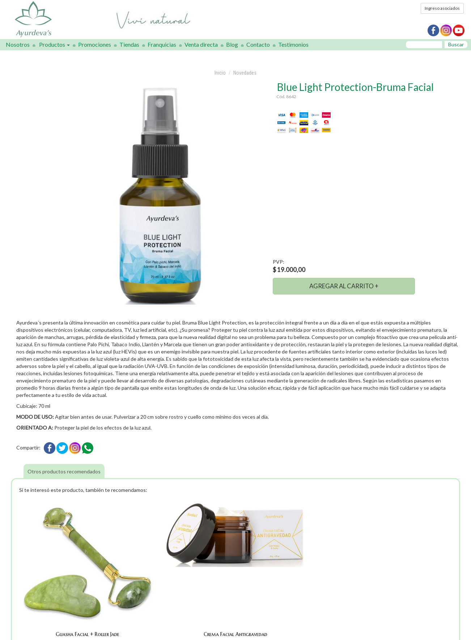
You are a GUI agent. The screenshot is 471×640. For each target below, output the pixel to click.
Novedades (244, 73)
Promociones (94, 44)
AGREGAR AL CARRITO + (343, 286)
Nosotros (18, 44)
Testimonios (293, 44)
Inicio (220, 73)
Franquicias (162, 44)
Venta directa (201, 44)
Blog (232, 44)
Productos (54, 44)
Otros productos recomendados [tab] (64, 471)
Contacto (258, 44)
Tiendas (129, 44)
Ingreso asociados (442, 8)
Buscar (456, 44)
